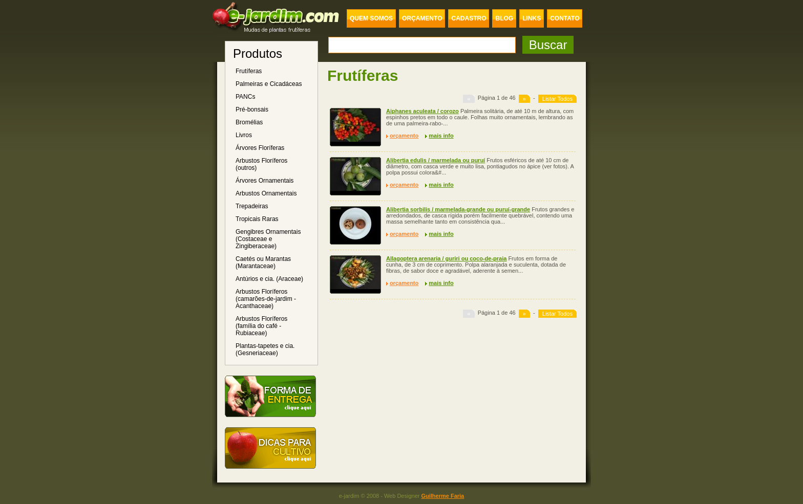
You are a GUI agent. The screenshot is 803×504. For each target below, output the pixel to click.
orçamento (404, 136)
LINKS (531, 18)
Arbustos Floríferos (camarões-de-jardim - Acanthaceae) (266, 299)
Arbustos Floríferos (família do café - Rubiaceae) (261, 326)
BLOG (504, 18)
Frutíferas (249, 71)
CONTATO (564, 18)
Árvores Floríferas (260, 147)
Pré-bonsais (252, 109)
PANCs (245, 96)
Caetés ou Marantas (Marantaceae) (263, 262)
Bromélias (249, 122)
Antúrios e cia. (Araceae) (269, 278)
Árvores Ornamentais (264, 180)
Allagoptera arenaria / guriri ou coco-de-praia (446, 258)
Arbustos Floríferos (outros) (261, 164)
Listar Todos (557, 99)
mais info (441, 136)
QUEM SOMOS (371, 18)
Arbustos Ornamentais (266, 193)
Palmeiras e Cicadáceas (269, 83)
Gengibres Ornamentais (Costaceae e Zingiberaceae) (268, 239)
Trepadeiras (252, 206)
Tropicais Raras (257, 219)
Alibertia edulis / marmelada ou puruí (435, 160)
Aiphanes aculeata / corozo (422, 111)
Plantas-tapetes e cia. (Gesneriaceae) (265, 349)
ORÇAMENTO (422, 18)
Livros (244, 135)
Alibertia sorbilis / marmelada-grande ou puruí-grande (458, 209)
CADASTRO (468, 18)
